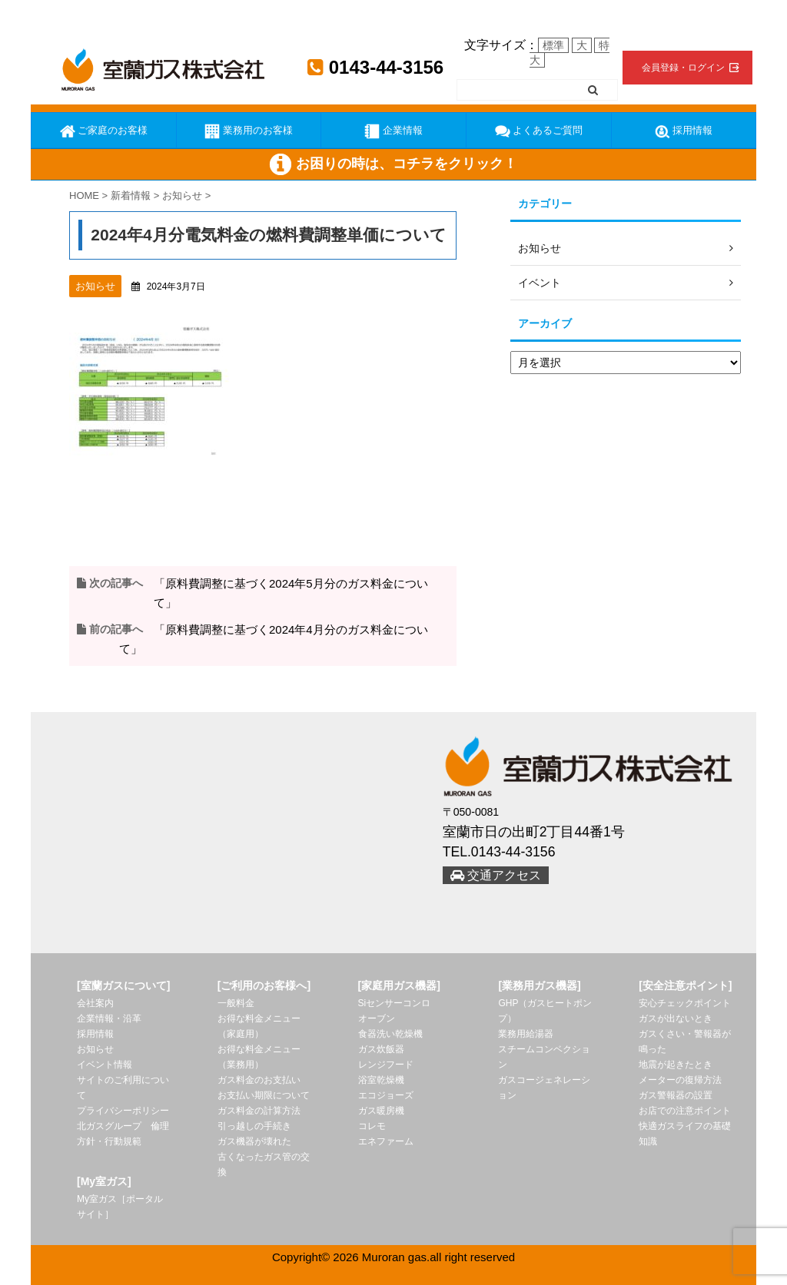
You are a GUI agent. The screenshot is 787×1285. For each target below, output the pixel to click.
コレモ (372, 1126)
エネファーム (385, 1141)
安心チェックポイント (685, 1003)
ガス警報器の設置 (675, 1095)
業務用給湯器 (525, 1033)
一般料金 (236, 1003)
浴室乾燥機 (381, 1080)
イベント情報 (104, 1064)
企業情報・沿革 (109, 1018)
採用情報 (684, 131)
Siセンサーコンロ (394, 1003)
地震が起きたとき (675, 1064)
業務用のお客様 (248, 131)
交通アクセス (495, 875)
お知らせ (95, 1049)
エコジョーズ (385, 1095)
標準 (553, 45)
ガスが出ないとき (675, 1018)
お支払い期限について (264, 1095)
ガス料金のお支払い (259, 1080)
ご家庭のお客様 (104, 131)
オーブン (376, 1018)
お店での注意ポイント (685, 1110)
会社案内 (95, 1003)
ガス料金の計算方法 (259, 1110)
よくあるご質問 (539, 131)
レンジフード (385, 1064)
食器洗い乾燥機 (390, 1033)
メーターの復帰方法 (680, 1080)
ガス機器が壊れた (254, 1141)
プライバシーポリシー (123, 1110)
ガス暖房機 (381, 1110)
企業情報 (393, 131)
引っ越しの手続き (254, 1126)
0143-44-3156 (375, 67)
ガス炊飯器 (381, 1049)
